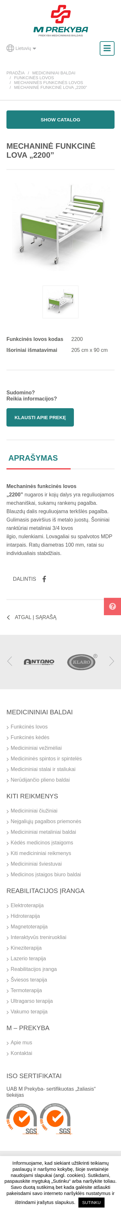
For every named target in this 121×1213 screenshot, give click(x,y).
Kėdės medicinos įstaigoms (42, 842)
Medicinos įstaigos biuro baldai (46, 874)
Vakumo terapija (29, 1011)
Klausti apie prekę (40, 417)
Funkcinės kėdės (30, 737)
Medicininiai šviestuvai (36, 864)
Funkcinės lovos (34, 77)
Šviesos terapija (29, 980)
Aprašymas (33, 458)
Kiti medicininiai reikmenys (41, 853)
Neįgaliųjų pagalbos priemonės (46, 821)
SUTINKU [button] (91, 1202)
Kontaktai (21, 1053)
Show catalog (60, 119)
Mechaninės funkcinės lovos (48, 82)
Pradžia (15, 73)
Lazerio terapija (28, 958)
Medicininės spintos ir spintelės (46, 758)
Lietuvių (21, 48)
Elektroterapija (27, 905)
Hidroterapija (25, 916)
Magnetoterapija (29, 926)
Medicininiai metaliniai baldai (43, 832)
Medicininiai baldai (54, 73)
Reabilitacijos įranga (34, 969)
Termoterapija (26, 990)
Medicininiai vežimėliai (36, 748)
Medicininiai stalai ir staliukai (43, 769)
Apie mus (21, 1042)
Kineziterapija (26, 948)
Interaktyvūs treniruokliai (38, 937)
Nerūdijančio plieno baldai (40, 780)
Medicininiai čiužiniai (34, 810)
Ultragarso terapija (32, 1001)
